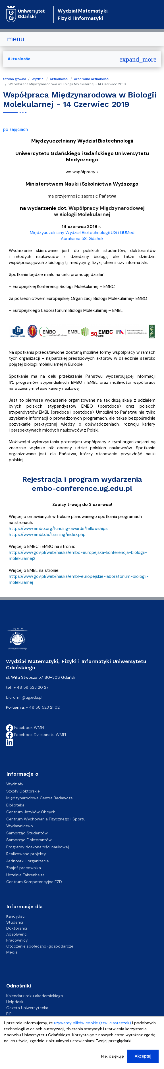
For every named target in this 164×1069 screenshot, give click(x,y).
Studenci (14, 922)
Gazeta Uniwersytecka (27, 1007)
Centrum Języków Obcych (30, 811)
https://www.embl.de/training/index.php (47, 534)
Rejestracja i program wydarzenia (82, 479)
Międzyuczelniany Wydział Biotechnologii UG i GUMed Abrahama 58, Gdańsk (82, 235)
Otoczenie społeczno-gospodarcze (39, 946)
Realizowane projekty (26, 853)
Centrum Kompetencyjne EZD (34, 881)
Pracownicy (17, 940)
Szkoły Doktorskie (23, 791)
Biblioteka (15, 805)
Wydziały (14, 783)
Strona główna (14, 79)
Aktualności (59, 79)
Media (12, 952)
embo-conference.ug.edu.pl (82, 488)
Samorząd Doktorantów (29, 839)
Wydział (38, 79)
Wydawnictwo (19, 825)
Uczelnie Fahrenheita (25, 874)
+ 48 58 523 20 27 (31, 687)
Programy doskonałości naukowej (37, 846)
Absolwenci (17, 934)
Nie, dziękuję (112, 1060)
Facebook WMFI (25, 727)
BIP (9, 1013)
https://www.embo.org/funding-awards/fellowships (58, 528)
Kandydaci (16, 916)
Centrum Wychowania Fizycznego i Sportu (46, 819)
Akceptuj (142, 1060)
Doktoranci (16, 928)
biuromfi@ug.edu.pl (24, 697)
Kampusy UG (18, 1019)
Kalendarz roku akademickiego (34, 995)
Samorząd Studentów (27, 833)
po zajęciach (15, 129)
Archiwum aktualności (91, 79)
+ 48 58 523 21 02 (43, 707)
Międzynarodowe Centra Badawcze (39, 797)
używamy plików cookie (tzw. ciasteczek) (92, 1026)
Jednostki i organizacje (27, 860)
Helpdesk (14, 1001)
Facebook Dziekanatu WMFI (36, 734)
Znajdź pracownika (23, 867)
